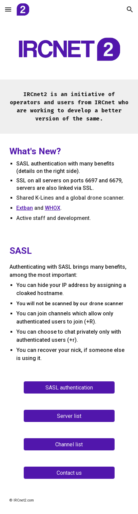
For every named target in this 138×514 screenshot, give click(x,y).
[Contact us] (69, 473)
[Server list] (69, 416)
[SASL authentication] (69, 387)
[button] (8, 9)
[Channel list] (69, 444)
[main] (69, 107)
